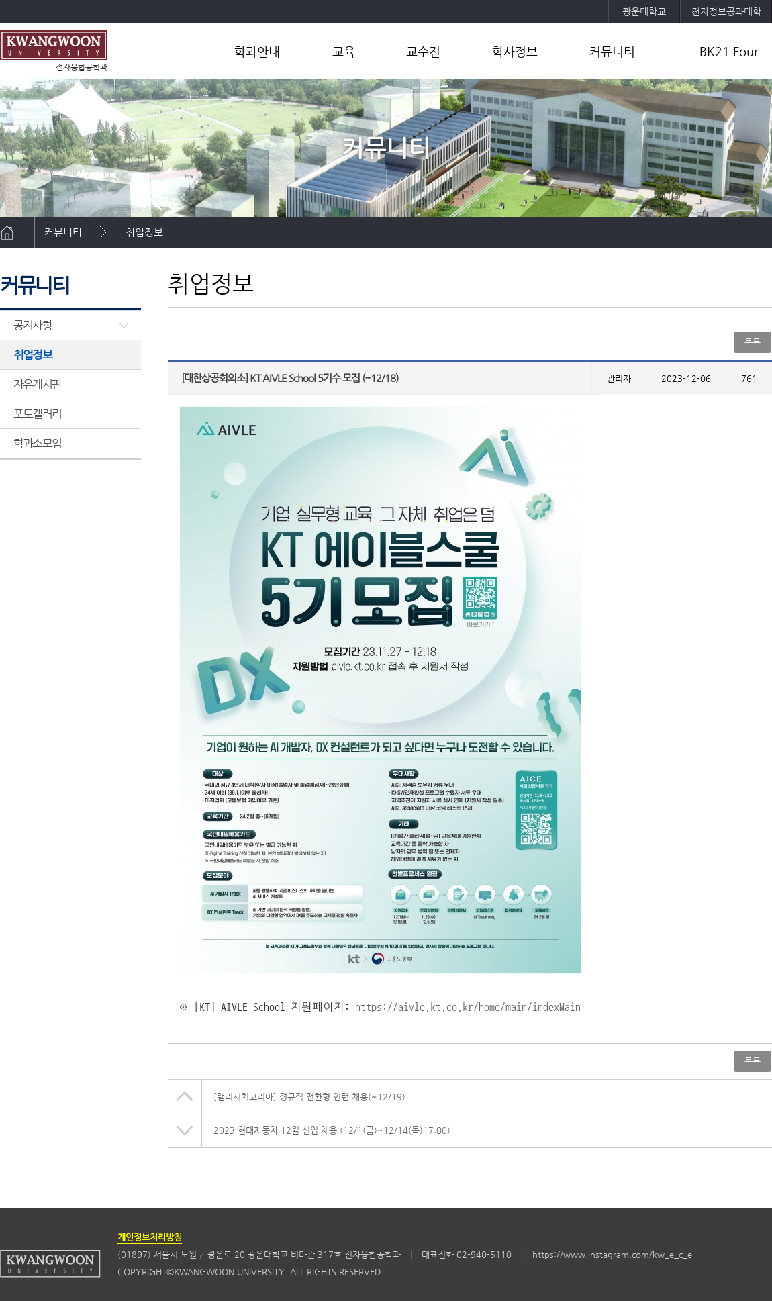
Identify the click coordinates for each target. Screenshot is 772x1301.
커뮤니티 (612, 51)
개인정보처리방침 (149, 1237)
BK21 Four (729, 51)
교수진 (423, 51)
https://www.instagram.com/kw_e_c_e (612, 1254)
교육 (343, 51)
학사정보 (515, 51)
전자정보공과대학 (726, 11)
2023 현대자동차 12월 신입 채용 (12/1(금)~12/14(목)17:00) (331, 1130)
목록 (752, 342)
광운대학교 (644, 11)
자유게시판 (37, 384)
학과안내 (257, 51)
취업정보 (144, 232)
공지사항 (32, 325)
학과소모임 (37, 443)
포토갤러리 (37, 413)
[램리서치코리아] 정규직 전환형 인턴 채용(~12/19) (309, 1097)
